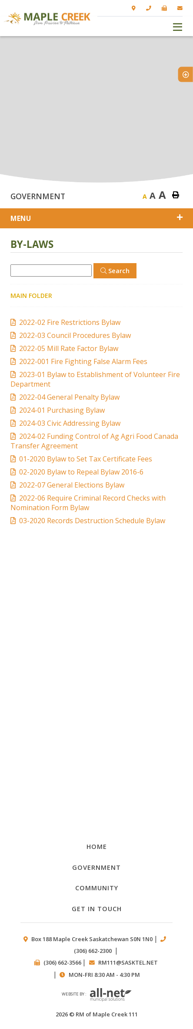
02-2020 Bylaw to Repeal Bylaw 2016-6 (81, 472)
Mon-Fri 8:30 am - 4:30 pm (104, 975)
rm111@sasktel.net (128, 962)
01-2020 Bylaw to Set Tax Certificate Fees (85, 459)
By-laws (96, 693)
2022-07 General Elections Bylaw (71, 485)
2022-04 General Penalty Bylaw (69, 397)
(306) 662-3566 (62, 962)
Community (96, 887)
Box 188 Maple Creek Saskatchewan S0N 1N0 (92, 939)
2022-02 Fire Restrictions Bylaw (69, 322)
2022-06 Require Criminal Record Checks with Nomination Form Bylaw (88, 502)
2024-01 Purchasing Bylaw (62, 410)
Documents (96, 592)
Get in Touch (97, 908)
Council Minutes (96, 642)
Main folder (31, 295)
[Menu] (178, 26)
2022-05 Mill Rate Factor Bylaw (68, 348)
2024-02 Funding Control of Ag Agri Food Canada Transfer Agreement (94, 441)
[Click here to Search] (114, 270)
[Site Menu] (96, 218)
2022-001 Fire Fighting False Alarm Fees (83, 361)
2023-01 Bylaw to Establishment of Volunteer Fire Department (95, 379)
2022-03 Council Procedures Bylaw (75, 335)
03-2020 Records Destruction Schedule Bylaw (92, 520)
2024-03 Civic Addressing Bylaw (69, 423)
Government (96, 867)
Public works (96, 743)
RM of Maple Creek (46, 18)
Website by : (97, 995)
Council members (96, 793)
